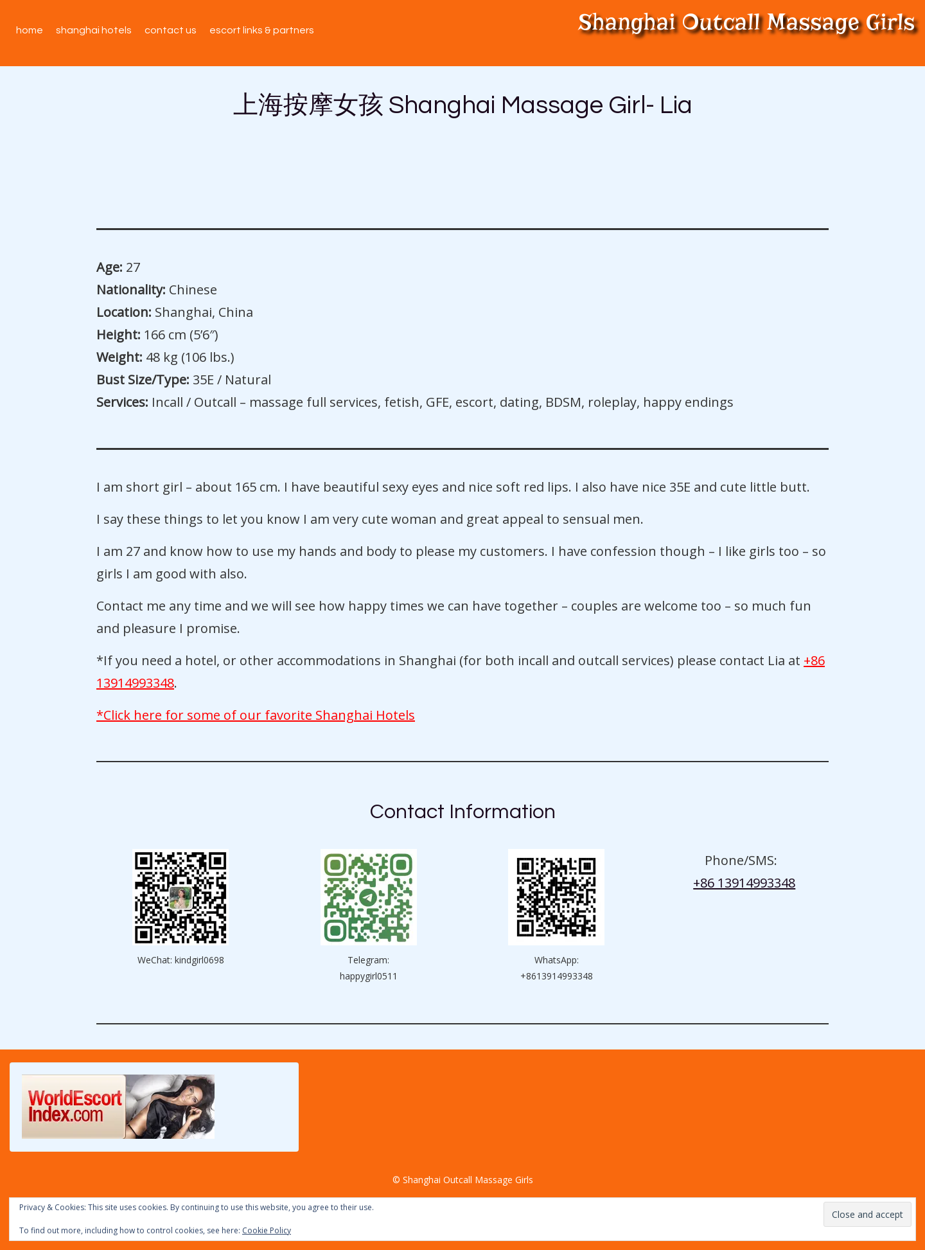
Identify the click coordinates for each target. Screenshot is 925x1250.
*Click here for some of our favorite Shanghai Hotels (255, 715)
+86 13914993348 (744, 882)
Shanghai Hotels (94, 30)
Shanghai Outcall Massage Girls (746, 21)
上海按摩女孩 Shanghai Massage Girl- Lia (462, 105)
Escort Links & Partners (261, 30)
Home (29, 30)
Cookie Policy (266, 1230)
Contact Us (171, 30)
